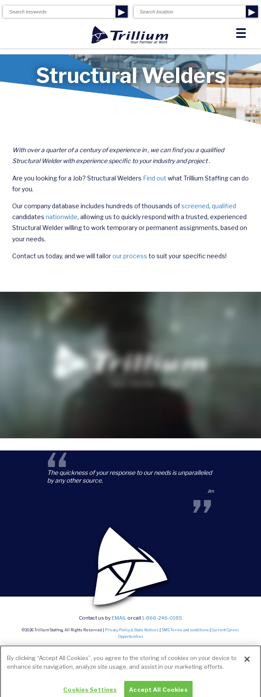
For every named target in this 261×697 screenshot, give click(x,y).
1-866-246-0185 (162, 618)
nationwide (62, 216)
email (119, 618)
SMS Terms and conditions (185, 630)
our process (129, 256)
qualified (224, 206)
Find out (154, 178)
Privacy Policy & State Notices (132, 630)
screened (195, 206)
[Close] (247, 664)
